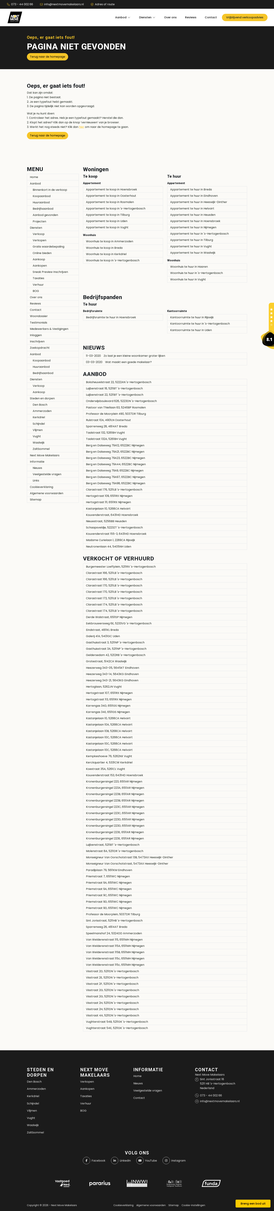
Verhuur (38, 285)
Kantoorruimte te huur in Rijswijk (192, 317)
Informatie (37, 462)
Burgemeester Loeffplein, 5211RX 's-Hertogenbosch (121, 567)
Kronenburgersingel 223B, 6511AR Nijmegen (115, 794)
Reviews (35, 304)
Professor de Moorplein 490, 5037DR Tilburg (116, 414)
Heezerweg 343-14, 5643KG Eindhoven (112, 674)
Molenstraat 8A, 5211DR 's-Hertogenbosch (114, 851)
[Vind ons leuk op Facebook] (94, 1160)
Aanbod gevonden (45, 215)
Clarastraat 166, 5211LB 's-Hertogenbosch (114, 573)
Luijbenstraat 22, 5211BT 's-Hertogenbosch (114, 395)
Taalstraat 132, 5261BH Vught (105, 433)
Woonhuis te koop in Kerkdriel (106, 254)
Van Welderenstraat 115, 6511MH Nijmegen (114, 940)
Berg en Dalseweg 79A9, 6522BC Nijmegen (114, 471)
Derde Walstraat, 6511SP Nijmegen (109, 617)
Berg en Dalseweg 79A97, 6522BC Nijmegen (115, 477)
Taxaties (38, 278)
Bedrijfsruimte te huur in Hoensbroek (111, 317)
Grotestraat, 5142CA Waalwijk (106, 661)
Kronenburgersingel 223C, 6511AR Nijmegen (115, 807)
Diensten (36, 228)
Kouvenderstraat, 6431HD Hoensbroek (112, 515)
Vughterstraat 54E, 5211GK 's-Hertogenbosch (117, 1028)
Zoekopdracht (40, 348)
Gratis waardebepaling (48, 247)
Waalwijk (39, 443)
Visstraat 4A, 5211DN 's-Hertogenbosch (112, 1015)
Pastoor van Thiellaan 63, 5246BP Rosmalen (116, 407)
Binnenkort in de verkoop (50, 190)
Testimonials (38, 323)
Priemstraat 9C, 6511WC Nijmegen (109, 895)
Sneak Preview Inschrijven (50, 272)
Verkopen (39, 240)
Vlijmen (38, 430)
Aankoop (39, 259)
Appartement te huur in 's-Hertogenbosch (199, 234)
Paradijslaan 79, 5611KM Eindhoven (109, 870)
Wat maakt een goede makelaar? (119, 362)
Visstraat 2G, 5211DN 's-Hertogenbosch (112, 990)
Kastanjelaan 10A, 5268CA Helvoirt (109, 725)
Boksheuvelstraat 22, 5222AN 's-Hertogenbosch (118, 382)
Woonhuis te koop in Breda (104, 248)
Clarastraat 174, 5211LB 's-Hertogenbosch (114, 605)
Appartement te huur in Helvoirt (192, 208)
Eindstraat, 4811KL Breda (102, 630)
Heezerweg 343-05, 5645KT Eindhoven (112, 668)
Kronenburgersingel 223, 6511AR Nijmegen (114, 781)
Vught (37, 436)
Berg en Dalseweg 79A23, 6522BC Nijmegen (115, 458)
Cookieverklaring (41, 487)
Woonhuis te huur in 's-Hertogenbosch (196, 273)
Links (36, 480)
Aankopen (40, 266)
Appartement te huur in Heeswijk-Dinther (198, 202)
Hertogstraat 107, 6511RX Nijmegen (109, 693)
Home (34, 177)
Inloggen (36, 335)
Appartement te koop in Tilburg (108, 215)
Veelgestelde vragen (47, 474)
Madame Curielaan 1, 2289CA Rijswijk (110, 540)
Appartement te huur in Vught (191, 246)
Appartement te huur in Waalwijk (192, 253)
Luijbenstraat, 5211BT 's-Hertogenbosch (112, 845)
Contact (35, 310)
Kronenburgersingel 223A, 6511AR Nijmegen (115, 788)
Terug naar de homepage (47, 57)
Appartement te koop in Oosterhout (111, 196)
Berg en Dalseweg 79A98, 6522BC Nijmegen (115, 483)
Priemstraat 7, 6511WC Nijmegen (108, 876)
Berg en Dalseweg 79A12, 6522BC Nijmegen (115, 445)
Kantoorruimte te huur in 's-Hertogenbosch (200, 324)
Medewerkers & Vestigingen (49, 329)
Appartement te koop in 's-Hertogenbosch (115, 208)
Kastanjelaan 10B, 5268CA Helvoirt (109, 731)
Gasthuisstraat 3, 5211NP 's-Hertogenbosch (115, 642)
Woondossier (39, 316)
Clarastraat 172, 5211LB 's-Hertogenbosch (114, 598)
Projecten (39, 221)
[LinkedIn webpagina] (121, 1160)
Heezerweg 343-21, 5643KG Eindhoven (112, 680)
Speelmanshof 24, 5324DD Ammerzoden (114, 933)
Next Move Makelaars (44, 455)
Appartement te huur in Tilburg (191, 240)
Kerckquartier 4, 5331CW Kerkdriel (109, 762)
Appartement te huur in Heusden (192, 215)
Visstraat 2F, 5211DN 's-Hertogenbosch (112, 984)
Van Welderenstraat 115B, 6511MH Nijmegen (115, 952)
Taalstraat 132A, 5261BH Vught (106, 439)
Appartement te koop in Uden (106, 221)
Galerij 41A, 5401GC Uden (103, 636)
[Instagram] (174, 1160)
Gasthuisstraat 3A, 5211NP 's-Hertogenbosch (116, 649)
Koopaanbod (42, 196)
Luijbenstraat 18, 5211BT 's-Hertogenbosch (114, 388)
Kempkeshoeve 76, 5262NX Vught (109, 756)
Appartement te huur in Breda (191, 189)
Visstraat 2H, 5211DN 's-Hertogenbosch (112, 1003)
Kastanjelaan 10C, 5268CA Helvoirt (109, 737)
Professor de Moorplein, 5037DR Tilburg (113, 914)
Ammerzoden (42, 411)
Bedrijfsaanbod (43, 209)
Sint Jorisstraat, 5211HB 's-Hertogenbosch (114, 921)
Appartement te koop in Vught (107, 227)
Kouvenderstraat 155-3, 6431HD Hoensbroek (116, 534)
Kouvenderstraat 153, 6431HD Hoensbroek (114, 775)
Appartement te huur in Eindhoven (194, 196)
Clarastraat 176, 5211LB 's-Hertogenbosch (114, 490)
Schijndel (39, 424)
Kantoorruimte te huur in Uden (191, 330)
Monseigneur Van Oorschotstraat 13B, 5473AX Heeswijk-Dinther (129, 857)
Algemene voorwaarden (46, 493)
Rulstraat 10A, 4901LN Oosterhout (108, 420)
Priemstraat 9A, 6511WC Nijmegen (109, 883)
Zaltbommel (41, 449)
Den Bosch (40, 405)
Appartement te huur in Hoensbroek (195, 221)
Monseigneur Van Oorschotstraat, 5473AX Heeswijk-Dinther (127, 864)
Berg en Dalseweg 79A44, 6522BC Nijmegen (116, 464)
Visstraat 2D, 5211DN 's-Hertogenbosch (112, 971)
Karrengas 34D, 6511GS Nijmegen (108, 706)
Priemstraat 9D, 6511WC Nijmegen (109, 902)
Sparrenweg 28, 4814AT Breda (106, 426)
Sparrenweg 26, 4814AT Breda (106, 927)
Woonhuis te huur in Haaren (189, 267)
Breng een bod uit (253, 1204)
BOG (36, 291)
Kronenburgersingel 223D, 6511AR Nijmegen (115, 819)
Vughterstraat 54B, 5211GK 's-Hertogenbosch (117, 1022)
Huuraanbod (41, 202)
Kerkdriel (39, 417)
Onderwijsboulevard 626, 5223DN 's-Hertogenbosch (121, 401)
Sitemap (35, 500)
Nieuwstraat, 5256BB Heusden (106, 521)
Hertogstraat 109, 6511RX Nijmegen (109, 496)
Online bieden (42, 253)
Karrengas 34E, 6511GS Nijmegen (108, 712)
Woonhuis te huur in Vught (188, 279)
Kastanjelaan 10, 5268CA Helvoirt (108, 509)
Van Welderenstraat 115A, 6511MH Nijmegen (115, 946)
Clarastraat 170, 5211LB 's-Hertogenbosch (114, 585)
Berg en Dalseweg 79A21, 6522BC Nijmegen (115, 452)
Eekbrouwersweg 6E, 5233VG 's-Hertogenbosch (119, 623)
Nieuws (37, 468)
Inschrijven (37, 341)
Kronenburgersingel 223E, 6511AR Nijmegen (115, 832)
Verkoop (39, 234)
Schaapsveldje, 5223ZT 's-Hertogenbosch (114, 527)
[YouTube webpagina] (146, 1160)
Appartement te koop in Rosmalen (110, 202)
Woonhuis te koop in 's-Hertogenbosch (112, 260)
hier (81, 127)
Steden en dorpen (42, 398)
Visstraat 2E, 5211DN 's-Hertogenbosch (112, 978)
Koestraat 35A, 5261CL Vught (105, 769)
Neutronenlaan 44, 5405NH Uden (108, 547)
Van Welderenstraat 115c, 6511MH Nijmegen (115, 958)
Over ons (36, 297)
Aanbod (35, 184)
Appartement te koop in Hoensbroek (111, 189)
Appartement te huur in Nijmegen (193, 227)
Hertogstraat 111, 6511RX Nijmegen (108, 502)
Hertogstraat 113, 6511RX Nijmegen (109, 699)
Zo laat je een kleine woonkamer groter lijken (125, 356)
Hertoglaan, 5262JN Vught (104, 687)
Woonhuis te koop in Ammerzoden (109, 241)
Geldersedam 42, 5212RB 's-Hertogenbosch (115, 655)
